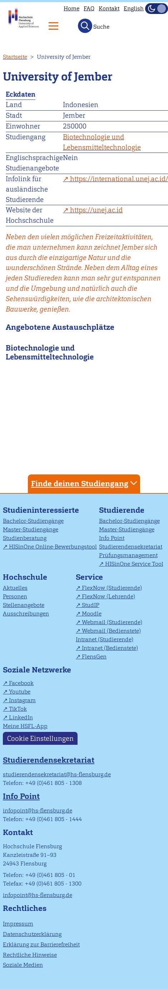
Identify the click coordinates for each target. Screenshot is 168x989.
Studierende (121, 510)
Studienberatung (24, 538)
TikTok (18, 709)
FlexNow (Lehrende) (108, 596)
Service (89, 577)
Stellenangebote (23, 605)
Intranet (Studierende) (104, 639)
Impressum (18, 923)
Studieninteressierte (41, 510)
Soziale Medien (23, 965)
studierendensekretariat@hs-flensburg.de (57, 774)
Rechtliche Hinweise (30, 955)
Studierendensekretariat (130, 546)
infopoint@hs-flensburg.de (37, 810)
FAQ (89, 8)
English (134, 8)
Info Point (111, 538)
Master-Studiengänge (30, 529)
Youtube (19, 691)
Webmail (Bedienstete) (111, 631)
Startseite (15, 57)
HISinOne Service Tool (134, 564)
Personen (15, 596)
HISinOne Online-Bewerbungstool (53, 546)
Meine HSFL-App (25, 726)
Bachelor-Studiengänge (33, 521)
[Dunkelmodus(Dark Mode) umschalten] (156, 8)
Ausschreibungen (26, 613)
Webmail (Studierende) (112, 622)
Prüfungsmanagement (128, 555)
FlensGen (94, 656)
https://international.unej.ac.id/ (119, 178)
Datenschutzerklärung (32, 934)
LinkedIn (21, 717)
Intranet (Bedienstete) (110, 648)
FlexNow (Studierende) (112, 588)
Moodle (92, 613)
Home (71, 8)
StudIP (90, 605)
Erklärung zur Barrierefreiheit (41, 944)
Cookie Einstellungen (40, 738)
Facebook (21, 683)
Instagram (22, 700)
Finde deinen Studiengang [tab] (85, 483)
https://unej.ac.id (96, 210)
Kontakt (109, 8)
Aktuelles (15, 588)
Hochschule (25, 577)
